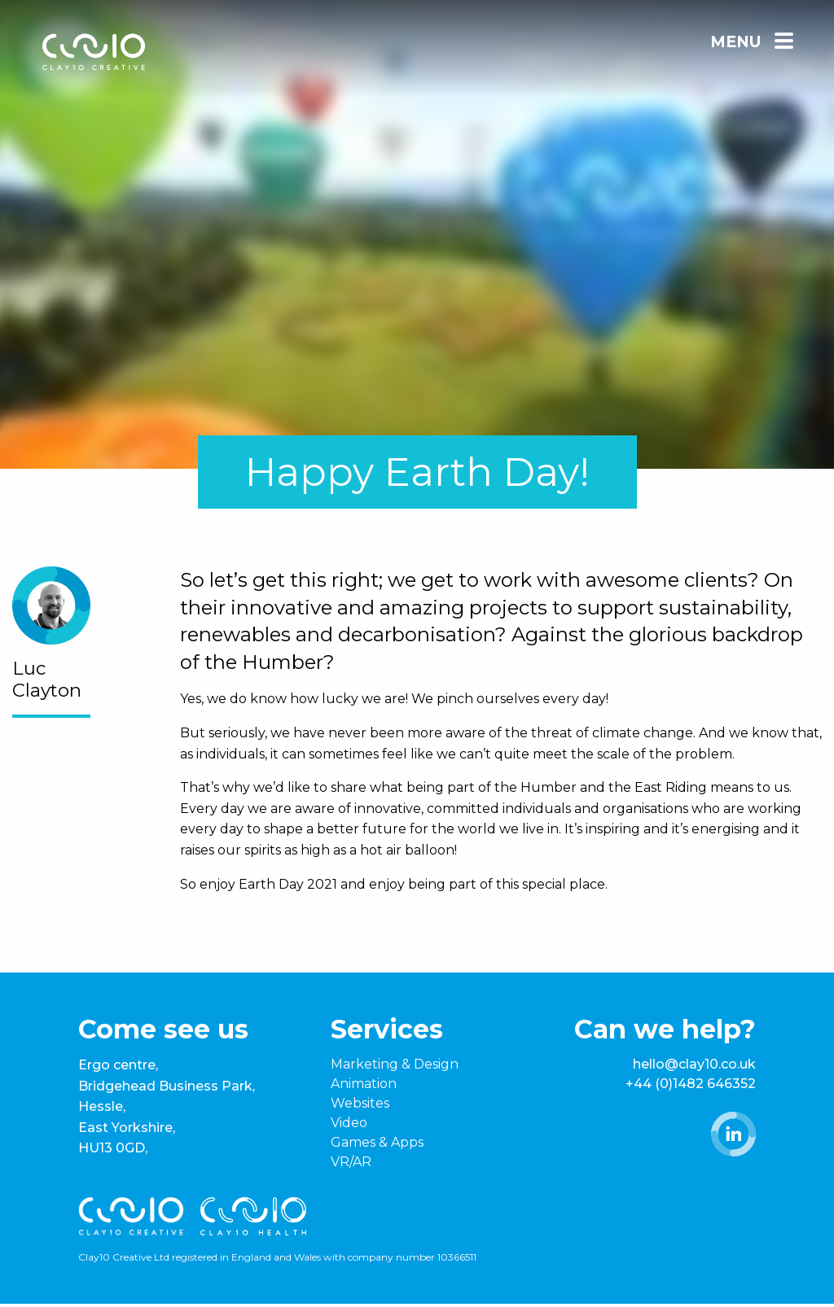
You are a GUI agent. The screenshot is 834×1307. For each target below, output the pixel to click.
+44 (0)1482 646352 (691, 1083)
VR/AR (351, 1161)
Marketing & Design (395, 1064)
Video (349, 1122)
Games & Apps (377, 1142)
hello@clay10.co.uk (694, 1064)
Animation (364, 1083)
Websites (360, 1103)
